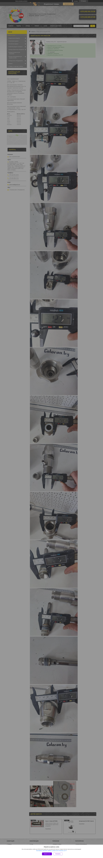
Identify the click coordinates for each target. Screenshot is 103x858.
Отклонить (57, 853)
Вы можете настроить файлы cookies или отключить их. (50, 850)
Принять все (47, 853)
